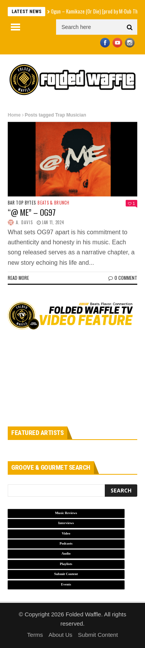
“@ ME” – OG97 (32, 212)
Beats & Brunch (53, 202)
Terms (35, 634)
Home (14, 115)
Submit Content (98, 634)
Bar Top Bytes (22, 202)
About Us (60, 634)
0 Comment (122, 277)
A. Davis (24, 222)
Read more (18, 277)
